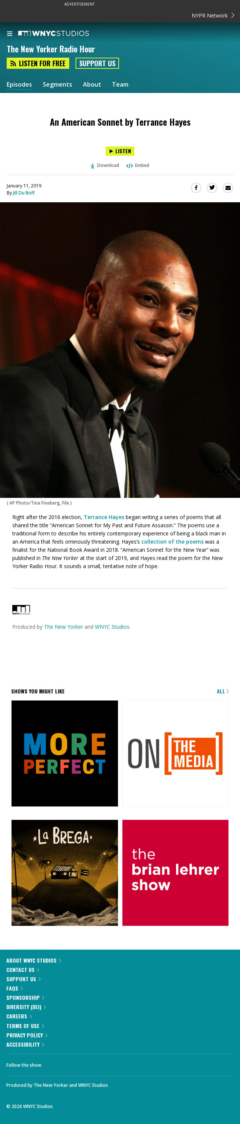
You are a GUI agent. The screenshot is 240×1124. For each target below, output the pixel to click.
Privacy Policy (26, 1035)
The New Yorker (63, 626)
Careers (19, 1016)
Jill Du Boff (24, 193)
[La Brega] (64, 873)
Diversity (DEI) (26, 1007)
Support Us (97, 63)
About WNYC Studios (33, 960)
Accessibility (25, 1044)
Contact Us (22, 969)
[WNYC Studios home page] (63, 33)
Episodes (19, 84)
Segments (57, 84)
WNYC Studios (112, 626)
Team (120, 84)
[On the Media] (175, 754)
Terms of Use (25, 1026)
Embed (137, 165)
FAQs (14, 988)
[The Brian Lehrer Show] (175, 873)
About (92, 84)
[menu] (9, 34)
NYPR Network (213, 15)
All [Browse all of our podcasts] (223, 691)
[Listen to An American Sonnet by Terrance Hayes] (120, 151)
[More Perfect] (64, 754)
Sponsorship (25, 997)
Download (105, 165)
